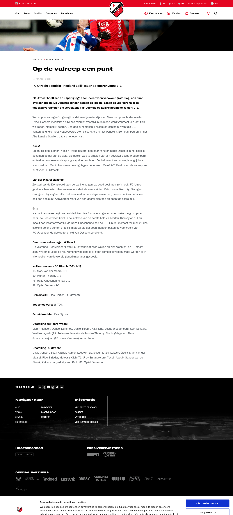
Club (17, 407)
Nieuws (49, 59)
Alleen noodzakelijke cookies (207, 504)
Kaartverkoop (48, 412)
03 (62, 59)
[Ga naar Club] (17, 13)
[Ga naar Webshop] (174, 13)
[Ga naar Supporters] (51, 13)
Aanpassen (208, 495)
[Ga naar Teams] (27, 13)
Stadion (19, 417)
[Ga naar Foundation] (67, 13)
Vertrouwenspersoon (86, 422)
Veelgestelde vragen (86, 407)
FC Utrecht (37, 59)
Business (45, 417)
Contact (79, 412)
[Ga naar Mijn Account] (208, 13)
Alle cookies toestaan (207, 486)
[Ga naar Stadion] (38, 13)
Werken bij (80, 417)
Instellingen (46, 509)
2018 (57, 59)
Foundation (46, 407)
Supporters (21, 422)
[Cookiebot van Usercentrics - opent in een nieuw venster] (19, 509)
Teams (18, 412)
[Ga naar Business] (192, 13)
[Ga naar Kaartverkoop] (153, 13)
